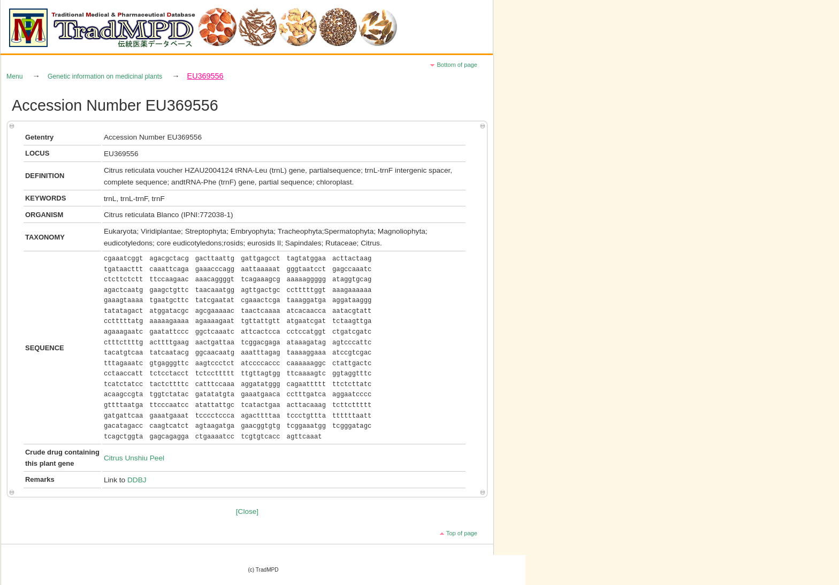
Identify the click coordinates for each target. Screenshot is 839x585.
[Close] (247, 511)
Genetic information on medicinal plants (105, 76)
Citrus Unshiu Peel (134, 458)
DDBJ (137, 480)
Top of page (461, 533)
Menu (14, 76)
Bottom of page (457, 64)
